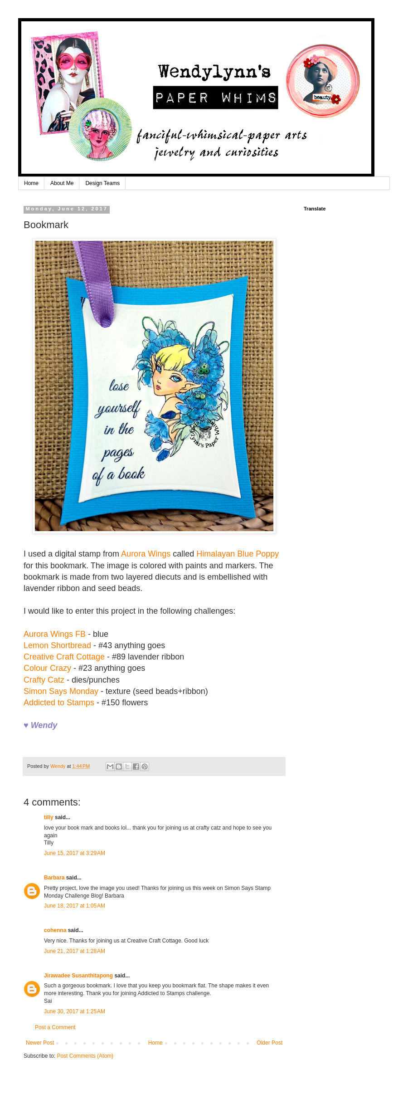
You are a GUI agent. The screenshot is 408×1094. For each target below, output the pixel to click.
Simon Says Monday (61, 691)
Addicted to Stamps (59, 702)
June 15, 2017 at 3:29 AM (74, 853)
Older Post (269, 1043)
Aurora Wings (145, 553)
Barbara (54, 877)
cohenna (55, 930)
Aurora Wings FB (55, 634)
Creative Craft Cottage (64, 656)
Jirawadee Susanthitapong (78, 975)
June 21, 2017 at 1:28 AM (74, 951)
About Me (61, 183)
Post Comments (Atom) (85, 1056)
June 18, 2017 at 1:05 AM (74, 906)
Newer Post (40, 1043)
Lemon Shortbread (57, 645)
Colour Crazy (47, 668)
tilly (48, 817)
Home (31, 183)
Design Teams (102, 183)
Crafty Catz (44, 679)
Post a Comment (55, 1027)
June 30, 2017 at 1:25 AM (74, 1011)
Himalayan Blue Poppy (237, 553)
